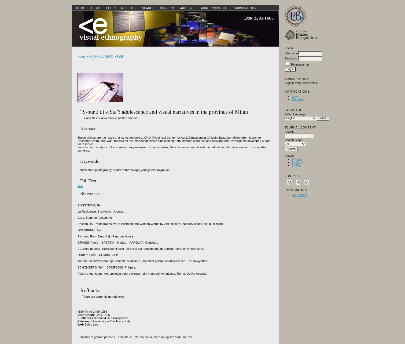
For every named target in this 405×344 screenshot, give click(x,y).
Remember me (300, 64)
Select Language (295, 114)
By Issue (297, 159)
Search (148, 8)
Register (129, 8)
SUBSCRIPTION (245, 8)
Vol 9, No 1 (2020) (101, 56)
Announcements (215, 8)
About (96, 8)
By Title (296, 165)
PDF (80, 186)
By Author (298, 162)
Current (167, 8)
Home (80, 8)
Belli (120, 56)
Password (291, 58)
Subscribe (298, 99)
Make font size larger (306, 182)
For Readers (299, 195)
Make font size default (298, 182)
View (294, 96)
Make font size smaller (289, 182)
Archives (187, 8)
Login (111, 8)
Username (291, 53)
